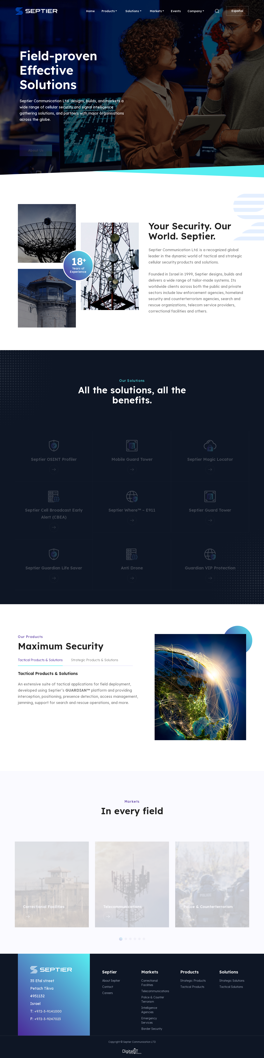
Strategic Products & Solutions (94, 660)
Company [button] (195, 11)
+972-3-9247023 (47, 1019)
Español (237, 11)
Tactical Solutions (231, 987)
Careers (107, 993)
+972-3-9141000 (48, 1011)
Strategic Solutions (231, 981)
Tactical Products (192, 987)
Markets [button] (156, 11)
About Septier (111, 981)
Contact (107, 987)
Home (90, 11)
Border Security (151, 1029)
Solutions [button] (132, 11)
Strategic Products (193, 981)
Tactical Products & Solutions (40, 660)
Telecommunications (155, 991)
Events (176, 11)
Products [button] (108, 11)
